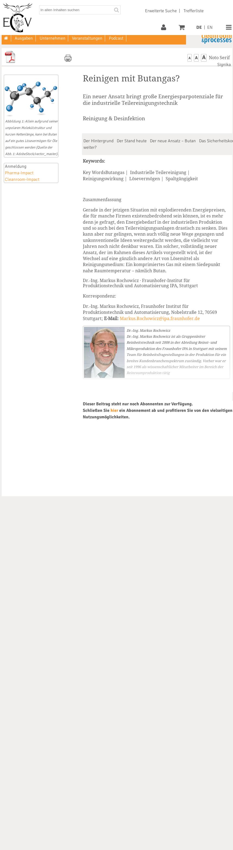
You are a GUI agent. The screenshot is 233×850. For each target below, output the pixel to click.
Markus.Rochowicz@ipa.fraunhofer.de (160, 318)
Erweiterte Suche (161, 11)
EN (210, 27)
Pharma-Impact (19, 173)
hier (114, 410)
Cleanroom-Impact (22, 179)
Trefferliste (194, 11)
